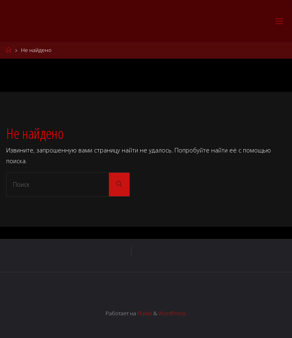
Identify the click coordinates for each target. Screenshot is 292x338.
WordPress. (172, 313)
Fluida (144, 313)
